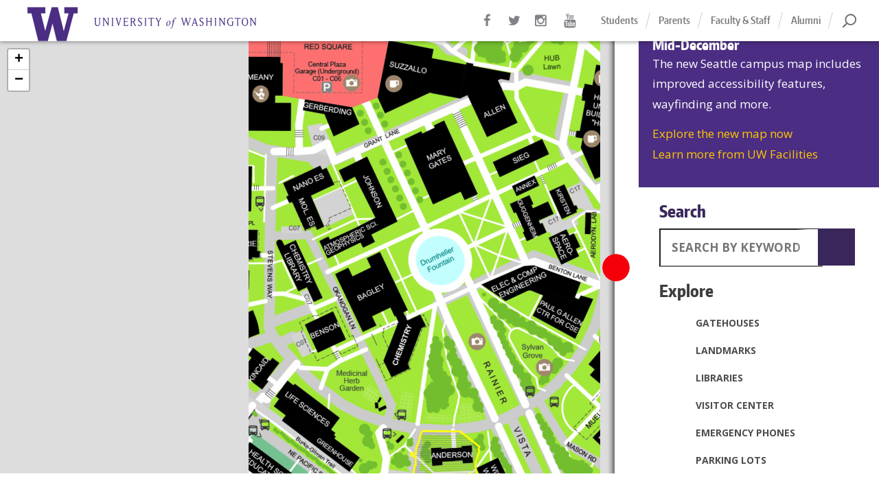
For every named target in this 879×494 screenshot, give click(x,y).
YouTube (570, 27)
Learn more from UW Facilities (735, 154)
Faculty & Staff (740, 20)
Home (157, 24)
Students (619, 20)
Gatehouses (713, 322)
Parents (674, 20)
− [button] (18, 80)
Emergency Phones (730, 432)
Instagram (542, 27)
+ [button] (18, 59)
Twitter (515, 27)
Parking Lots (716, 460)
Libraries (704, 377)
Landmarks (711, 350)
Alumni (806, 20)
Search (682, 211)
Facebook (487, 27)
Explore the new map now (722, 133)
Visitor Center (720, 405)
